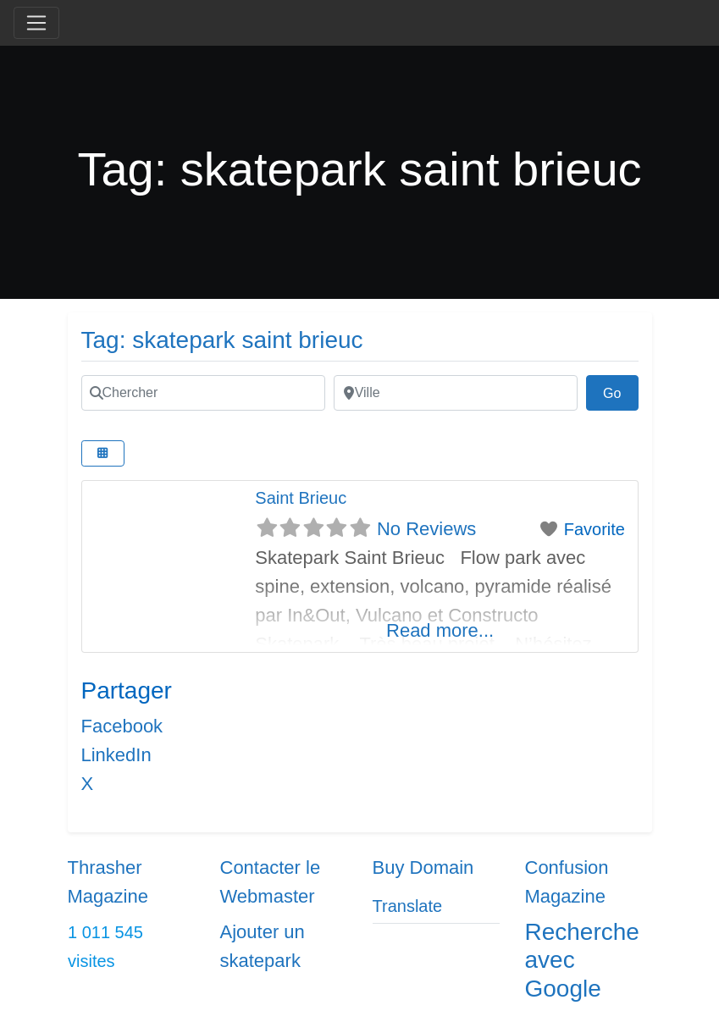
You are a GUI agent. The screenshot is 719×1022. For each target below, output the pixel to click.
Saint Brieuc (300, 498)
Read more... (440, 630)
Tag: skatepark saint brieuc (222, 340)
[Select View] (103, 453)
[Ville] (456, 393)
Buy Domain (423, 867)
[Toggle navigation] (36, 23)
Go (621, 391)
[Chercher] (203, 393)
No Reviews (426, 528)
